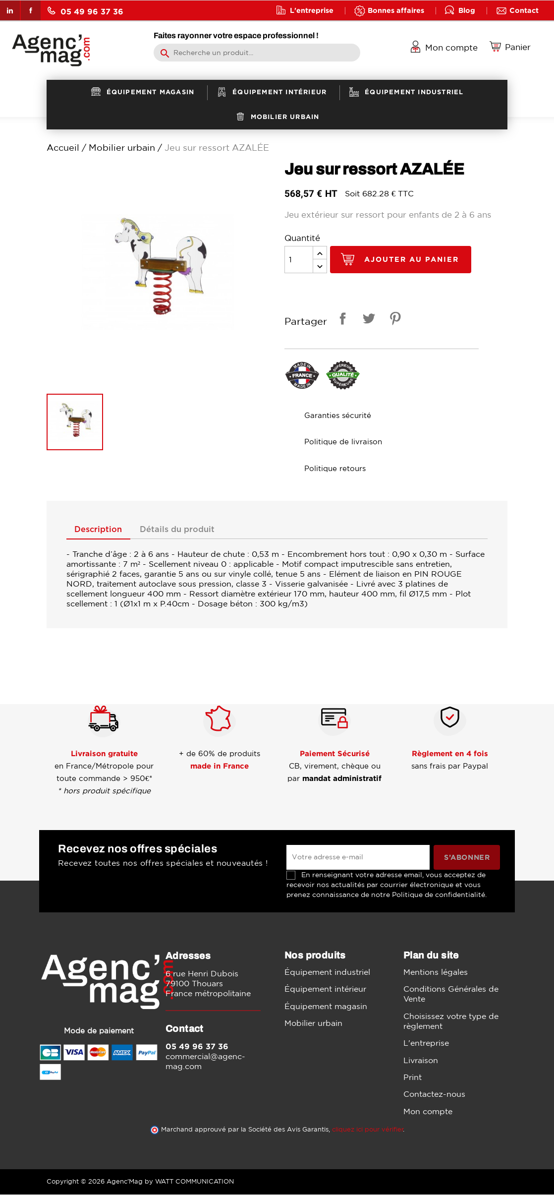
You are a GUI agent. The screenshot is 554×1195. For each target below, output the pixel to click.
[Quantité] (298, 259)
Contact (524, 10)
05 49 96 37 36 (85, 11)
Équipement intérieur (325, 989)
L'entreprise (311, 10)
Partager (341, 320)
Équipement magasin (325, 1006)
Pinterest (393, 320)
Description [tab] (100, 530)
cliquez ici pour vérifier (367, 1130)
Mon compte (427, 1111)
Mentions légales (435, 972)
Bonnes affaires (396, 10)
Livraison (420, 1060)
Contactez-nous (434, 1094)
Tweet (367, 320)
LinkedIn (10, 10)
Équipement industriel (327, 972)
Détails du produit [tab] (184, 530)
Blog (466, 10)
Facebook (31, 10)
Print (412, 1077)
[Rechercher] (257, 52)
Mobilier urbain (313, 1023)
